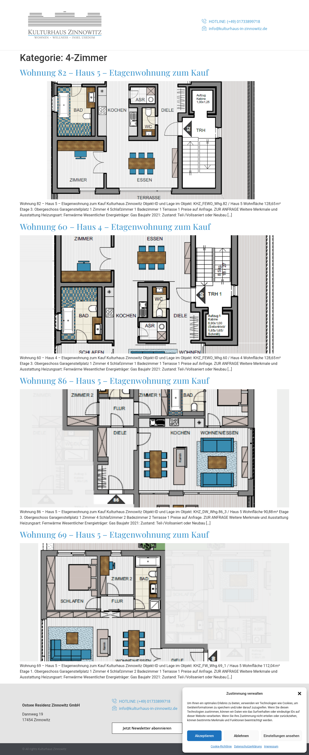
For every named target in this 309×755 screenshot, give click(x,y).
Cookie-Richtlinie (221, 746)
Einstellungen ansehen (281, 736)
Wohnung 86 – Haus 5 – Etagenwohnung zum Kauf (114, 380)
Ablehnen (241, 736)
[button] (299, 693)
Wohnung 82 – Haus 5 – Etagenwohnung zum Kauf (114, 72)
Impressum (271, 746)
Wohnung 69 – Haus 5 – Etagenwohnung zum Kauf (114, 534)
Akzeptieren (204, 736)
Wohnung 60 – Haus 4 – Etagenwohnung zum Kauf (115, 226)
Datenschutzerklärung (248, 746)
